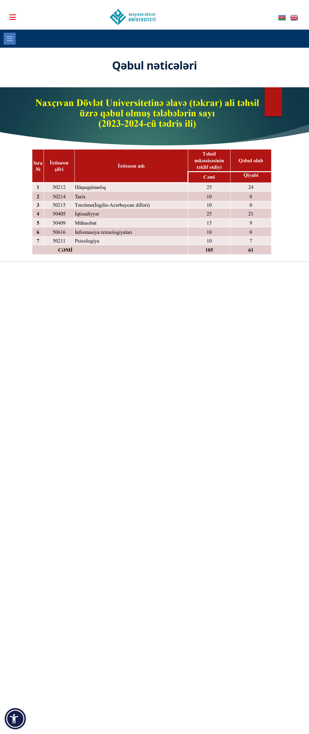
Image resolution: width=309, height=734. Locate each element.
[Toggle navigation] (10, 39)
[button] (15, 719)
